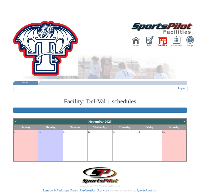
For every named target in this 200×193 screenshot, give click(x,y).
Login (181, 88)
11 (64, 131)
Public (25, 82)
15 (163, 131)
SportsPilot (144, 190)
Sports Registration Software (89, 190)
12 (89, 131)
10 (39, 131)
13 (114, 131)
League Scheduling (55, 190)
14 (138, 131)
